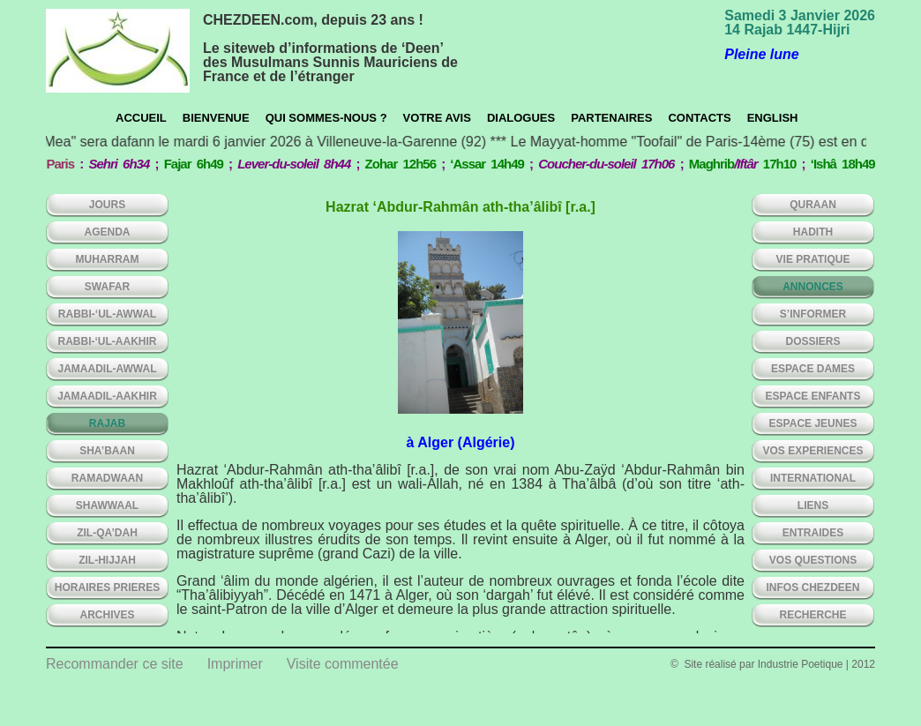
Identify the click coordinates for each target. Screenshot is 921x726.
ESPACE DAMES (813, 369)
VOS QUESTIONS (813, 560)
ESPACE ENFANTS (813, 396)
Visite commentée (343, 663)
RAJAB (107, 423)
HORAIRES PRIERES (107, 587)
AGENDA (107, 232)
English (772, 117)
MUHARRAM (107, 259)
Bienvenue (216, 117)
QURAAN (813, 204)
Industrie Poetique (800, 664)
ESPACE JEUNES (813, 423)
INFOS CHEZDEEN (812, 587)
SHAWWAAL (107, 505)
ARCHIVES (106, 615)
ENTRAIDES (812, 533)
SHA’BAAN (107, 451)
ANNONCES (812, 287)
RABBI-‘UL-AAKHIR (107, 341)
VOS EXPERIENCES (812, 451)
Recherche (812, 615)
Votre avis (437, 117)
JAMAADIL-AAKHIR (107, 396)
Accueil (141, 117)
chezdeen (118, 51)
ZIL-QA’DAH (107, 533)
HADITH (813, 232)
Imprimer (235, 663)
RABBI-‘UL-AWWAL (107, 314)
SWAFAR (107, 287)
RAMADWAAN (107, 478)
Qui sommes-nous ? (326, 117)
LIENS (812, 505)
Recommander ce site (114, 663)
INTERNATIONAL (813, 478)
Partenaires (611, 117)
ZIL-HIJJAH (107, 560)
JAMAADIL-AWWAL (107, 369)
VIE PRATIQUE (813, 259)
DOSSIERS (812, 341)
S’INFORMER (813, 314)
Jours (107, 204)
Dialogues (521, 117)
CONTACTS (699, 117)
